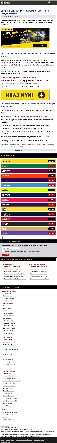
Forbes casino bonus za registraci (10, 383)
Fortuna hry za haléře (7, 354)
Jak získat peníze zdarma (8, 419)
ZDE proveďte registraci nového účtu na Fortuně (19, 78)
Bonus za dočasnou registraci (9, 378)
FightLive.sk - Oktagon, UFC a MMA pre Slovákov (15, 278)
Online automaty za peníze (9, 342)
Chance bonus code (7, 295)
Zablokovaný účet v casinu (9, 328)
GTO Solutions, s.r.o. (5, 442)
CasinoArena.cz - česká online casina (38, 266)
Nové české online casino (8, 303)
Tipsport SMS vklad (7, 333)
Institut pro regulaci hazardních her (26, 434)
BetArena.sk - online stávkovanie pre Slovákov (14, 276)
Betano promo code (7, 293)
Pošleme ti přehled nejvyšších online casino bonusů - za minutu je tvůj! (25, 245)
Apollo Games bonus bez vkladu (10, 400)
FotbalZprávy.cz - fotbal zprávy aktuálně (12, 271)
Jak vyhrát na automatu (8, 347)
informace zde (29, 429)
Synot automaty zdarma (8, 359)
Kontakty (3, 440)
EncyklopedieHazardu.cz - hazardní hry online (40, 271)
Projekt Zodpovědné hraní (9, 436)
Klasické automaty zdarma (9, 364)
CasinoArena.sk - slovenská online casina (39, 276)
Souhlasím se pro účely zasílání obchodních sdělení (22, 251)
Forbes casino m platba (8, 325)
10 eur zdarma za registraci (9, 385)
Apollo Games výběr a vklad (9, 323)
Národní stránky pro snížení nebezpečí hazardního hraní (28, 436)
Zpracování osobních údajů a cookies (24, 440)
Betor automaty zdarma (8, 362)
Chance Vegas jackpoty (8, 320)
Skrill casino (5, 417)
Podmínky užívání (10, 440)
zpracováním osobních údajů (17, 251)
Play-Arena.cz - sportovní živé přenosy (38, 273)
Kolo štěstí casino (7, 357)
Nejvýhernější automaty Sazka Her (10, 349)
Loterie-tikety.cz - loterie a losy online (38, 269)
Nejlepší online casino (8, 300)
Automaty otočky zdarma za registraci (11, 380)
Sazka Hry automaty (7, 352)
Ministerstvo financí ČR (13, 434)
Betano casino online (7, 305)
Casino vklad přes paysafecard (10, 412)
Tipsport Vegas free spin (8, 390)
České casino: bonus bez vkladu (10, 398)
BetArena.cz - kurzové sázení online (12, 266)
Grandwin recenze (7, 310)
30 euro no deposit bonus (8, 395)
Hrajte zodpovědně (4, 144)
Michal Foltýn (18, 16)
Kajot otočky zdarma (7, 388)
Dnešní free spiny (7, 373)
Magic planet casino (7, 308)
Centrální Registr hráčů (8, 414)
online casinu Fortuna (32, 110)
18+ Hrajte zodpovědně (39, 440)
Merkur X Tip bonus (7, 403)
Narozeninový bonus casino (9, 376)
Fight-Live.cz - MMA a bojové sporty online (13, 269)
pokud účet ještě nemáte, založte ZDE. (34, 116)
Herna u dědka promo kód (9, 298)
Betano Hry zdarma (7, 367)
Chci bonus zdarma (7, 393)
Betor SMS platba (7, 318)
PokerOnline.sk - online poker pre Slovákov (39, 278)
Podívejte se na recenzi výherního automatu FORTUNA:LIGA (24, 141)
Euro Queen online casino (8, 315)
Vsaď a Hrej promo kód (8, 330)
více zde (21, 146)
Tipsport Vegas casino (8, 313)
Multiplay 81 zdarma (7, 339)
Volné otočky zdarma (7, 405)
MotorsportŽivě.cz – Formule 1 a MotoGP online (14, 273)
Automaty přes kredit (7, 344)
